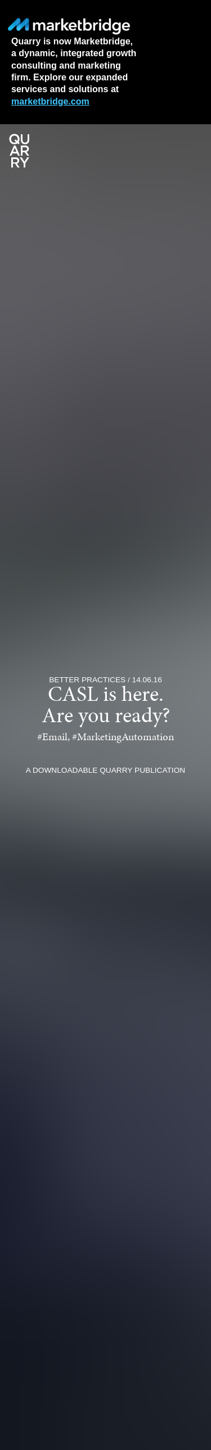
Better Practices (87, 680)
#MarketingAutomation (123, 737)
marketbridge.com (50, 101)
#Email (52, 737)
